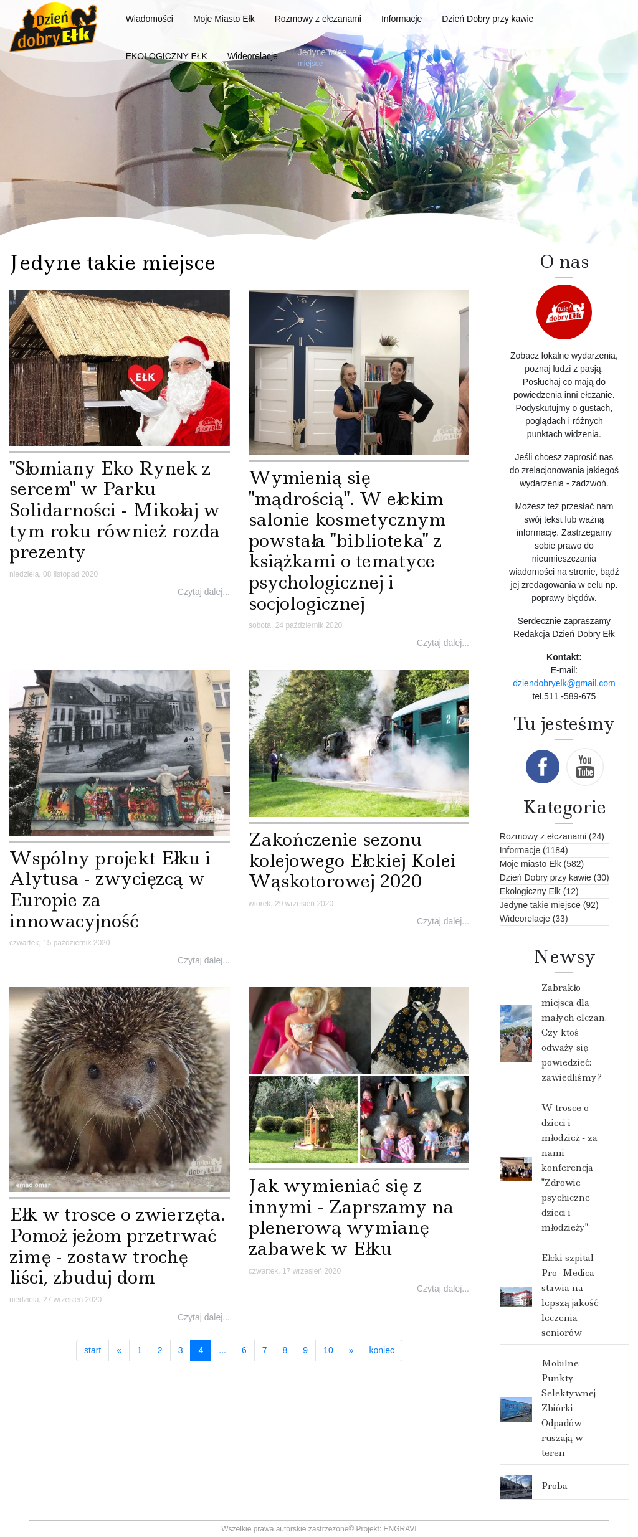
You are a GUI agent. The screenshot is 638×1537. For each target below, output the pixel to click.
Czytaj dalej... (204, 592)
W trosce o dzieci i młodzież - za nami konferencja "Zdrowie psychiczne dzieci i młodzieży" (569, 1168)
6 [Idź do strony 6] (244, 1350)
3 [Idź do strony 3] (180, 1350)
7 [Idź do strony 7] (264, 1350)
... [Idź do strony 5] (222, 1350)
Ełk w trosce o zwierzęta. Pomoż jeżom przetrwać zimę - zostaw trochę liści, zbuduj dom (117, 1245)
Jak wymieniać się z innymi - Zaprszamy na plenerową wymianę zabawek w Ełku (351, 1216)
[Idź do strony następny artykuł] (351, 1351)
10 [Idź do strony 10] (328, 1350)
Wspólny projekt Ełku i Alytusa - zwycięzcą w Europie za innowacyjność (110, 889)
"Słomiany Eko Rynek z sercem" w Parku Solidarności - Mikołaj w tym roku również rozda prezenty (114, 510)
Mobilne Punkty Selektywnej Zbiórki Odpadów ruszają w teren (568, 1408)
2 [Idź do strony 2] (160, 1350)
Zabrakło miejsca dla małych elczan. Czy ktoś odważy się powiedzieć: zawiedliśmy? (574, 1032)
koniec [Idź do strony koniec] (381, 1350)
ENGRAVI (400, 1529)
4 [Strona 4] (204, 1350)
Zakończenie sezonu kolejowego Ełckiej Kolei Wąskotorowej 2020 (352, 860)
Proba (554, 1486)
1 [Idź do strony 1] (139, 1350)
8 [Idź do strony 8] (285, 1350)
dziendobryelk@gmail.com (564, 683)
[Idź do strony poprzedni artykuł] (119, 1351)
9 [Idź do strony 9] (305, 1350)
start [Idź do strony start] (92, 1350)
